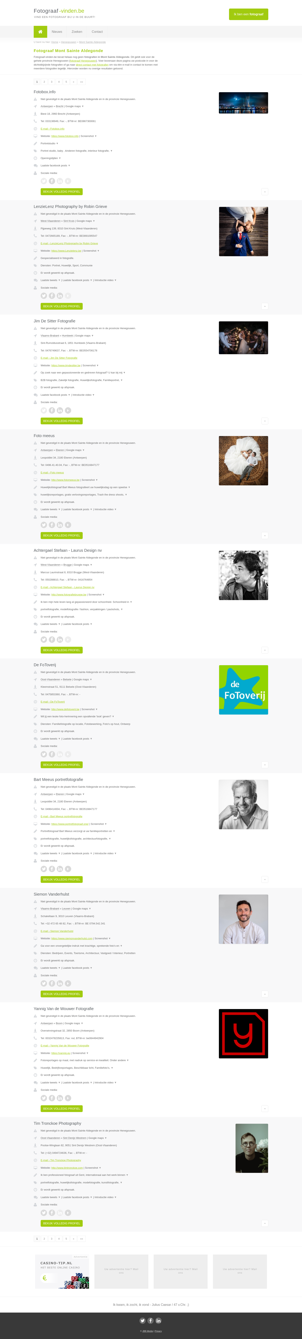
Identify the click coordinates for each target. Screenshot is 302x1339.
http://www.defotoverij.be (65, 709)
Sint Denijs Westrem (74, 1137)
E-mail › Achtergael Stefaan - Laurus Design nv (67, 587)
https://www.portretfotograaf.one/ (70, 823)
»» (81, 81)
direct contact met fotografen (92, 64)
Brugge (67, 564)
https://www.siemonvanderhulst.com (71, 938)
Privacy (158, 1331)
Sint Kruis (69, 220)
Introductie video (106, 280)
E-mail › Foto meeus (52, 472)
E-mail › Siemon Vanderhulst (57, 931)
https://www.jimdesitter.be (66, 365)
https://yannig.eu (60, 1053)
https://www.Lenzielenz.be (66, 250)
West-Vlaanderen (50, 220)
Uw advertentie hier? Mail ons (121, 1271)
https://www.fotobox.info (65, 136)
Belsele (67, 679)
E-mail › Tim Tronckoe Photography (61, 1160)
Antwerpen (47, 106)
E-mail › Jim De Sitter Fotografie (59, 357)
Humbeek (67, 335)
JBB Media (147, 1331)
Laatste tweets (50, 280)
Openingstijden (51, 158)
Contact (97, 31)
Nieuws (57, 31)
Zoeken (77, 31)
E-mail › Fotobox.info (52, 128)
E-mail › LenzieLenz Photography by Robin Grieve (69, 243)
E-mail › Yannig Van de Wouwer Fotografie (65, 1045)
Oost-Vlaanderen (50, 679)
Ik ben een (249, 14)
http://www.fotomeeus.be (65, 479)
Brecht (59, 106)
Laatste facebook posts (55, 165)
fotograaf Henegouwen (83, 60)
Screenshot (89, 136)
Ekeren (60, 450)
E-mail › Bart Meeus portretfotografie (61, 816)
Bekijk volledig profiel (61, 191)
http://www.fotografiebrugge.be (68, 594)
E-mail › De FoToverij (53, 701)
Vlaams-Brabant (50, 335)
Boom (59, 1023)
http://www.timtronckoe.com (67, 1167)
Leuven (66, 908)
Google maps (74, 106)
